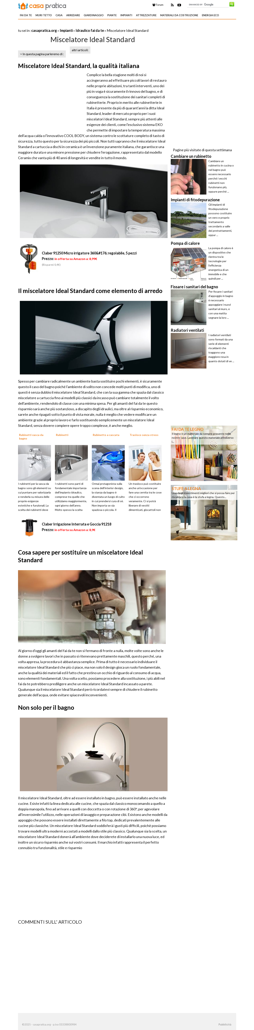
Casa (59, 15)
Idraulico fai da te (90, 30)
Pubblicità (225, 1024)
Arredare (73, 15)
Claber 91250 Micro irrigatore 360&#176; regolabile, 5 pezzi (89, 253)
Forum (157, 4)
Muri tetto (43, 15)
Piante (112, 15)
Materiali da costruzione (179, 15)
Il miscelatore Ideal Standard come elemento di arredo (90, 290)
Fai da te (26, 15)
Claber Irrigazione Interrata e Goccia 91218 (76, 524)
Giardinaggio (94, 15)
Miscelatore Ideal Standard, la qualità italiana (78, 65)
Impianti (126, 15)
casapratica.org (44, 30)
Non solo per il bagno (46, 707)
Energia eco (210, 15)
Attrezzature (146, 15)
